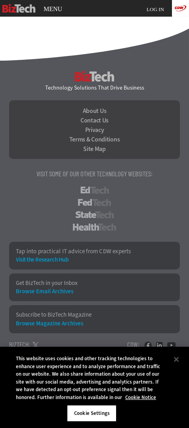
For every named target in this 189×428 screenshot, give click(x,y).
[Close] (176, 359)
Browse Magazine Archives (49, 324)
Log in (155, 9)
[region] (94, 387)
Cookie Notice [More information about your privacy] (140, 397)
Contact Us (94, 120)
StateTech (94, 214)
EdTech (94, 190)
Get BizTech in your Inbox (47, 283)
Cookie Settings (92, 413)
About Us (95, 111)
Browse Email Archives (44, 291)
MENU (53, 9)
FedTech (94, 202)
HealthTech (94, 227)
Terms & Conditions (94, 139)
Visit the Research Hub (42, 260)
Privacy (94, 130)
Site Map (94, 149)
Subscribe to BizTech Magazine (54, 315)
